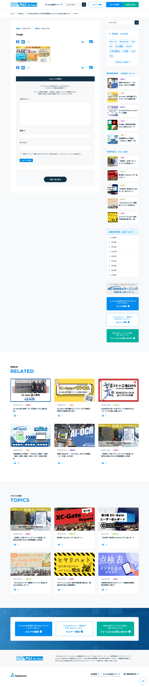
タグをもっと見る (121, 62)
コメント (24, 98)
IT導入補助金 (115, 51)
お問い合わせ (130, 4)
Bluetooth (124, 41)
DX (111, 46)
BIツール (113, 41)
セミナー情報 (97, 4)
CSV (133, 41)
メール (23, 142)
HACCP (128, 46)
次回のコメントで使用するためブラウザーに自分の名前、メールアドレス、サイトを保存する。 (52, 154)
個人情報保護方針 (130, 674)
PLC (111, 56)
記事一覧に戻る (55, 179)
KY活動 (125, 51)
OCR (133, 51)
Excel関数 (119, 46)
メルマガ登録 (114, 4)
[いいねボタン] (82, 42)
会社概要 (94, 674)
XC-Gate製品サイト (52, 4)
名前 (23, 130)
